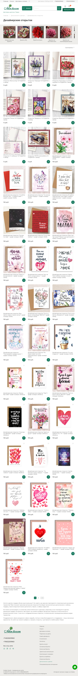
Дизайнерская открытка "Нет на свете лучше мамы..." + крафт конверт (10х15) (38, 276)
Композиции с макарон (46, 654)
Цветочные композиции (47, 651)
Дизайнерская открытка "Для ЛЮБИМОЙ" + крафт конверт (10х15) (61, 158)
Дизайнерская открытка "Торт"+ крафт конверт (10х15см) (38, 394)
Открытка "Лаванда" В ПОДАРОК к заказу (38, 82)
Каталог (27, 8)
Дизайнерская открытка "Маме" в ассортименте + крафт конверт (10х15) (13, 276)
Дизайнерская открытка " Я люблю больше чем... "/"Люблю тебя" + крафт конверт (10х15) (14, 197)
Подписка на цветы (45, 633)
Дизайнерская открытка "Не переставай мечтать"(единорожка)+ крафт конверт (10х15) (37, 355)
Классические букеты (9, 41)
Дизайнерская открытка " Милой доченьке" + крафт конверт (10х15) (13, 549)
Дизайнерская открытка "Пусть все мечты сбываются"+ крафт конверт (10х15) (63, 315)
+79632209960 (70, 1)
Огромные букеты (45, 659)
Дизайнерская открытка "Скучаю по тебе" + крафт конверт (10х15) (13, 236)
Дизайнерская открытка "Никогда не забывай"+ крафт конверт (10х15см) (14, 434)
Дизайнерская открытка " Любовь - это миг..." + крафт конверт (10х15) (14, 511)
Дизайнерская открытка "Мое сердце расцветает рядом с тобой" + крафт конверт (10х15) (14, 588)
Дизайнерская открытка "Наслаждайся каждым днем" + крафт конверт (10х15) (13, 354)
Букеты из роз (39, 40)
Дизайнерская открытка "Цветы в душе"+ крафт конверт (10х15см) (38, 433)
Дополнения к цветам (18, 15)
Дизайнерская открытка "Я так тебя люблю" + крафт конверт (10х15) (39, 236)
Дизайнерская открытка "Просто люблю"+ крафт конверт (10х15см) (13, 472)
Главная (5, 1)
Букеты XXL (24, 40)
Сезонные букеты (45, 649)
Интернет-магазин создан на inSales (64, 672)
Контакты (42, 641)
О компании (43, 638)
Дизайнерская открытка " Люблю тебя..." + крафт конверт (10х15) (38, 511)
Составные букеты (45, 646)
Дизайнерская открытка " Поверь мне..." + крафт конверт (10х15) (62, 511)
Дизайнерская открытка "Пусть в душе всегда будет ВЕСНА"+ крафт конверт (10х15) (38, 315)
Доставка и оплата (21, 1)
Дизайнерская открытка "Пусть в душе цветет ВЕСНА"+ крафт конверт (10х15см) (62, 395)
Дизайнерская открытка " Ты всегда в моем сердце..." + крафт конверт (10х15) (38, 473)
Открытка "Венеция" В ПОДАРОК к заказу (63, 119)
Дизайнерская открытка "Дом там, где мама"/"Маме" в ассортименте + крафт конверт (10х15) (63, 237)
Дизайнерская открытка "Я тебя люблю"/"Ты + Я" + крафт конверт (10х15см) (62, 434)
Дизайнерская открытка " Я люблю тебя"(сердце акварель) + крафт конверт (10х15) (39, 549)
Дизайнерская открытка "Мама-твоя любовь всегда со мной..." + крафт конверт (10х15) (62, 276)
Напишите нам (68, 9)
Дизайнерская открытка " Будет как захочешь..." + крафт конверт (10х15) (63, 549)
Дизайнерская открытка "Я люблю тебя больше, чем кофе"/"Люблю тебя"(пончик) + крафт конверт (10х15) (63, 198)
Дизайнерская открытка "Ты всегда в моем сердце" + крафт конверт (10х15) (39, 197)
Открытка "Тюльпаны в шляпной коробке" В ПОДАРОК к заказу (62, 82)
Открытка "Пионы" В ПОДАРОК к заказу (13, 119)
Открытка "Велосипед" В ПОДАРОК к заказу (14, 82)
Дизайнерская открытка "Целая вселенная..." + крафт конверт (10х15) (62, 473)
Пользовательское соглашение (48, 664)
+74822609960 (59, 1)
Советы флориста (44, 636)
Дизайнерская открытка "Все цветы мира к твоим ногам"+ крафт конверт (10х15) (14, 315)
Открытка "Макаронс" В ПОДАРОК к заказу (38, 119)
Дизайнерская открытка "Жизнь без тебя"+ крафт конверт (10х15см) (14, 394)
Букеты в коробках (45, 656)
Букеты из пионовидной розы (68, 41)
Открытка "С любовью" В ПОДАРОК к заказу (14, 157)
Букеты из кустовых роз (54, 41)
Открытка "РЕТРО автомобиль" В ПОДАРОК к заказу (38, 157)
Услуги (12, 1)
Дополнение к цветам (46, 661)
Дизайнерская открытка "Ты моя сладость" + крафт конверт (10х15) (62, 353)
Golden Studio (7, 670)
